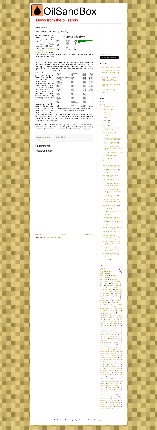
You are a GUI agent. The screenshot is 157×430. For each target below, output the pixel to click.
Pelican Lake (118, 319)
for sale (103, 327)
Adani (112, 329)
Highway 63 (118, 300)
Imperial (119, 289)
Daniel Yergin (106, 346)
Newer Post (39, 234)
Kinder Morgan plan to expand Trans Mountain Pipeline (112, 243)
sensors (110, 404)
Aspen (121, 330)
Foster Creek (107, 299)
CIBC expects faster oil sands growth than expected (112, 185)
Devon (114, 346)
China (121, 342)
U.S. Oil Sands (112, 323)
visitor (109, 408)
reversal (118, 402)
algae (103, 389)
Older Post (89, 234)
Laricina (112, 361)
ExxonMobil (114, 347)
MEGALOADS (105, 362)
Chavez (108, 342)
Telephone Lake (114, 321)
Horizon (112, 312)
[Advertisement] (64, 217)
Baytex (109, 332)
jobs (103, 398)
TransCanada (118, 291)
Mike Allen (111, 364)
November (107, 109)
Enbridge (115, 284)
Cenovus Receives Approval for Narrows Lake (112, 134)
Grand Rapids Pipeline (109, 353)
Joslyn (108, 359)
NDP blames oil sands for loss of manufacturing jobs (112, 223)
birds (118, 389)
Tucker (116, 383)
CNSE (116, 336)
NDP (101, 285)
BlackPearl (117, 332)
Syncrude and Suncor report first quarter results (112, 255)
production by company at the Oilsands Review (44, 50)
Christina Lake (105, 289)
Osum (108, 319)
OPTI (101, 368)
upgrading (118, 308)
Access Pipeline (104, 329)
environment (105, 274)
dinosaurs (104, 394)
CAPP (105, 287)
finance (115, 396)
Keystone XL (117, 280)
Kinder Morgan (116, 359)
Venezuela (115, 387)
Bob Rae (109, 334)
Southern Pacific (117, 378)
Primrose (117, 372)
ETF (107, 347)
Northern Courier (115, 366)
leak (109, 398)
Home (64, 234)
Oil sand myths (108, 158)
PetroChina (103, 370)
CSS (121, 336)
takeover (110, 406)
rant (103, 402)
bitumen (102, 391)
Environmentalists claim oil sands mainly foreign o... (112, 207)
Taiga (110, 381)
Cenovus (115, 287)
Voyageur (105, 325)
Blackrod (102, 334)
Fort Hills (103, 312)
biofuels (111, 389)
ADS (43, 137)
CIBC (121, 334)
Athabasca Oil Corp (114, 285)
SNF (113, 374)
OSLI (106, 368)
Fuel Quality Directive (108, 351)
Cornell (120, 344)
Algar (101, 330)
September (107, 115)
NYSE (101, 366)
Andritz (107, 330)
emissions (104, 276)
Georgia (120, 351)
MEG (101, 304)
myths (115, 398)
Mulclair (110, 304)
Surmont (118, 379)
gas (121, 396)
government (118, 293)
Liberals (120, 361)
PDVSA (118, 368)
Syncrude (118, 282)
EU (118, 310)
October (107, 112)
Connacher (112, 344)
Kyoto (101, 361)
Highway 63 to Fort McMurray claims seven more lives (112, 249)
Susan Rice (103, 381)
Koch (106, 314)
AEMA (118, 327)
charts (104, 393)
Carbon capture (105, 297)
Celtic (101, 342)
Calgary (104, 338)
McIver (104, 364)
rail (121, 400)
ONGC (110, 317)
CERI (116, 334)
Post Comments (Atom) (53, 237)
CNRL (105, 284)
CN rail (104, 336)
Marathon (120, 362)
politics (103, 280)
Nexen (120, 304)
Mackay (112, 362)
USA (121, 323)
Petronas (111, 370)
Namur (106, 366)
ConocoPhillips (106, 278)
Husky (101, 357)
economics (106, 293)
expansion (107, 396)
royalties (102, 404)
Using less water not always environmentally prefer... (112, 191)
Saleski (111, 376)
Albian (118, 329)
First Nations (108, 349)
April (106, 260)
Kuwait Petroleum (116, 314)
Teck (115, 381)
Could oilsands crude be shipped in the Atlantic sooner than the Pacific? (111, 72)
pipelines (105, 272)
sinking (118, 404)
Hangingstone (104, 300)
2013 (104, 101)
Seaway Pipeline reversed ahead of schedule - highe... (112, 213)
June (105, 123)
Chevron (115, 342)
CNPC (111, 336)
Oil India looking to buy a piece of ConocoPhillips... (112, 154)
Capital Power (103, 340)
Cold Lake (104, 344)
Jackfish (108, 357)
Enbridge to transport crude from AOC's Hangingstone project (110, 79)
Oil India (111, 306)
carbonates (115, 325)
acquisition (104, 308)
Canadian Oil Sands (114, 338)
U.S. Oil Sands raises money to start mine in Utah (110, 91)
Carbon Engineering (115, 340)
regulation (110, 402)
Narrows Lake (107, 315)
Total (101, 323)
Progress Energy (104, 374)
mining (115, 276)
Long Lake (115, 302)
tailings (102, 406)
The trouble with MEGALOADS (112, 67)
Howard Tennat (116, 355)
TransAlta (109, 383)
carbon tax (119, 391)
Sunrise (104, 379)
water (111, 327)
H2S (107, 355)
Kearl (105, 302)
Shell (104, 321)
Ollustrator (82, 420)
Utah (108, 387)
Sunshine (111, 379)
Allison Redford (108, 310)
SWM (104, 376)
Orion (112, 368)
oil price (114, 400)
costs (121, 393)
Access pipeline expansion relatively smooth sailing (112, 237)
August (106, 117)
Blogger (99, 420)
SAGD (102, 269)
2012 (104, 104)
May (105, 126)
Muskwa (118, 364)
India (106, 291)
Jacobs (115, 357)
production (44, 140)
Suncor (106, 282)
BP (103, 332)
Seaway (109, 378)
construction (112, 393)
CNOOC (117, 295)
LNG (106, 361)
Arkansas (114, 330)
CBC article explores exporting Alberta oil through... (112, 201)
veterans (102, 408)
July (105, 120)
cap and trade (110, 391)
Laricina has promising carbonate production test (112, 171)
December (107, 106)
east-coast (113, 394)
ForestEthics (119, 349)
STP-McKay (119, 374)
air (121, 387)
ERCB (117, 297)
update (118, 406)
